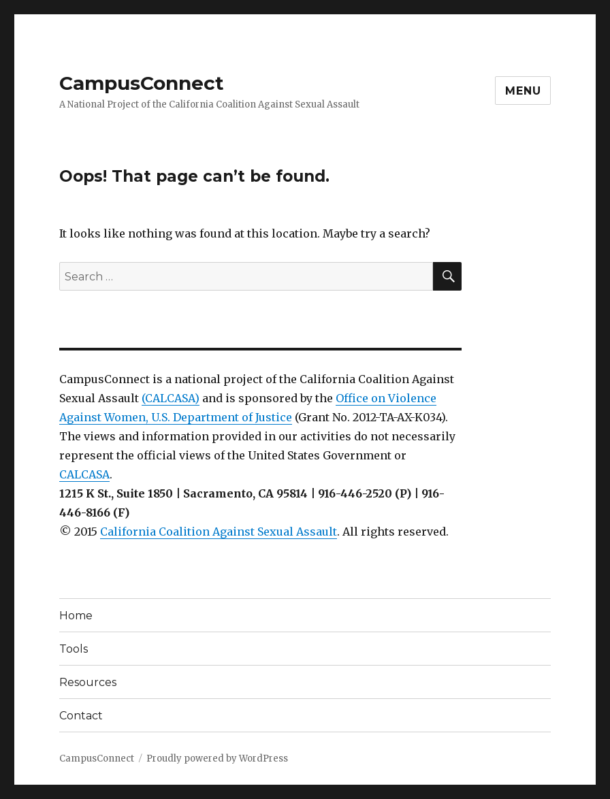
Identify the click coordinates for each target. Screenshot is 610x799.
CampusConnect (141, 83)
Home (76, 615)
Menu (523, 90)
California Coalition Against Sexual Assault (218, 531)
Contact (81, 715)
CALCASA (84, 474)
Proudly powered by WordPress (217, 758)
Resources (87, 682)
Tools (73, 648)
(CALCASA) (170, 398)
